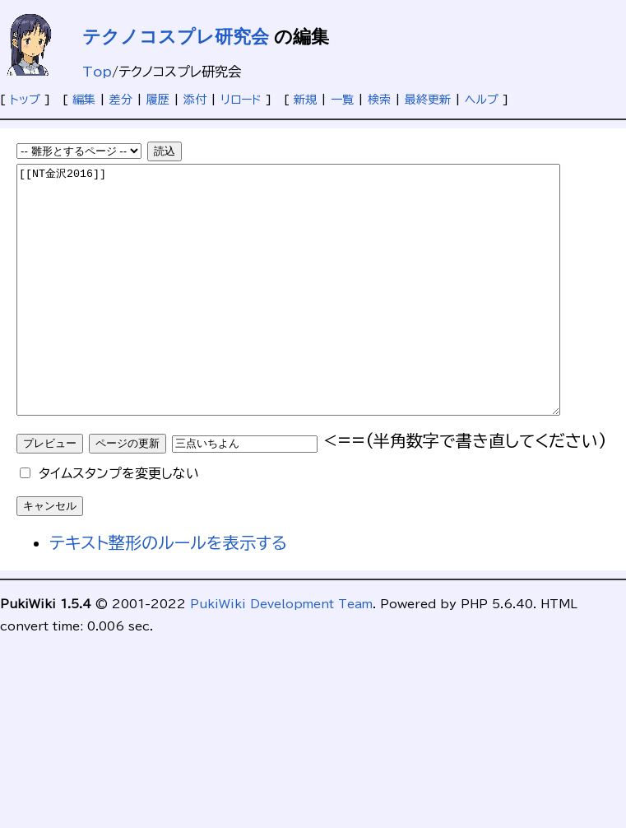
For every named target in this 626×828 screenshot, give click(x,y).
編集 (83, 99)
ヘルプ (481, 99)
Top (97, 71)
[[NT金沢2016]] (321, 314)
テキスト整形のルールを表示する (168, 592)
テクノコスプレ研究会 (175, 36)
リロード (241, 99)
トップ (25, 99)
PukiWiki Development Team (281, 653)
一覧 (342, 99)
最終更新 (428, 99)
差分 (120, 99)
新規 (305, 99)
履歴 (157, 99)
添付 (194, 99)
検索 (379, 99)
